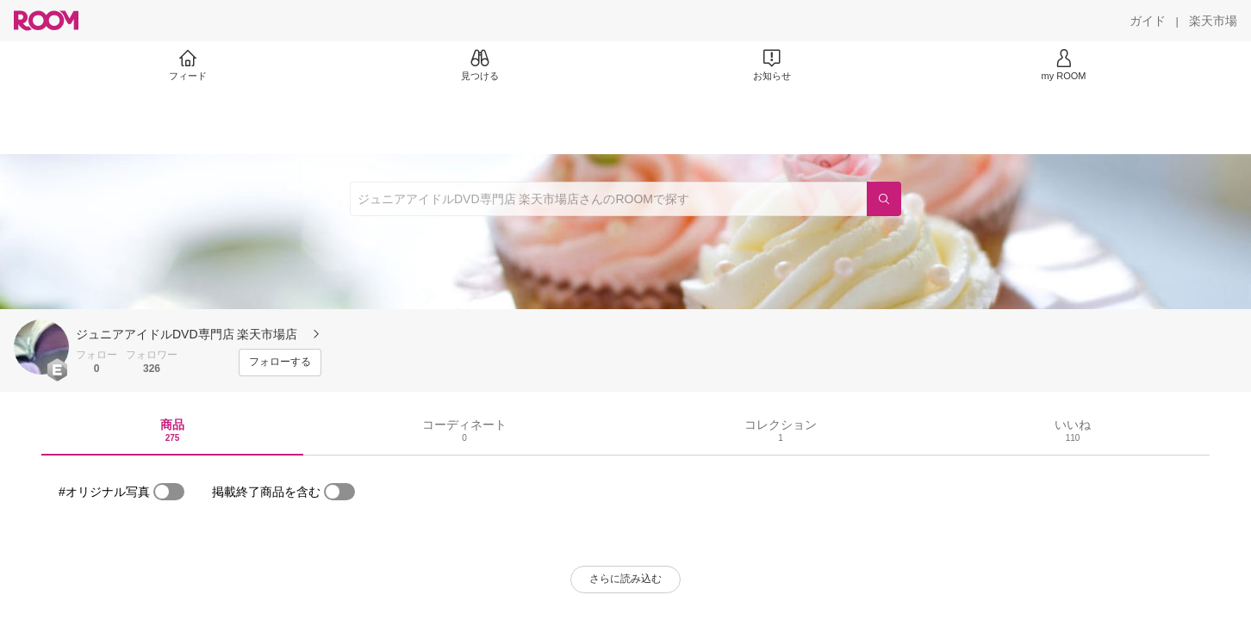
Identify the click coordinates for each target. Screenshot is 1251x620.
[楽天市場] (1213, 20)
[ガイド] (1148, 20)
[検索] (884, 199)
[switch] (168, 491)
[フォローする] (280, 362)
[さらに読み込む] (625, 579)
